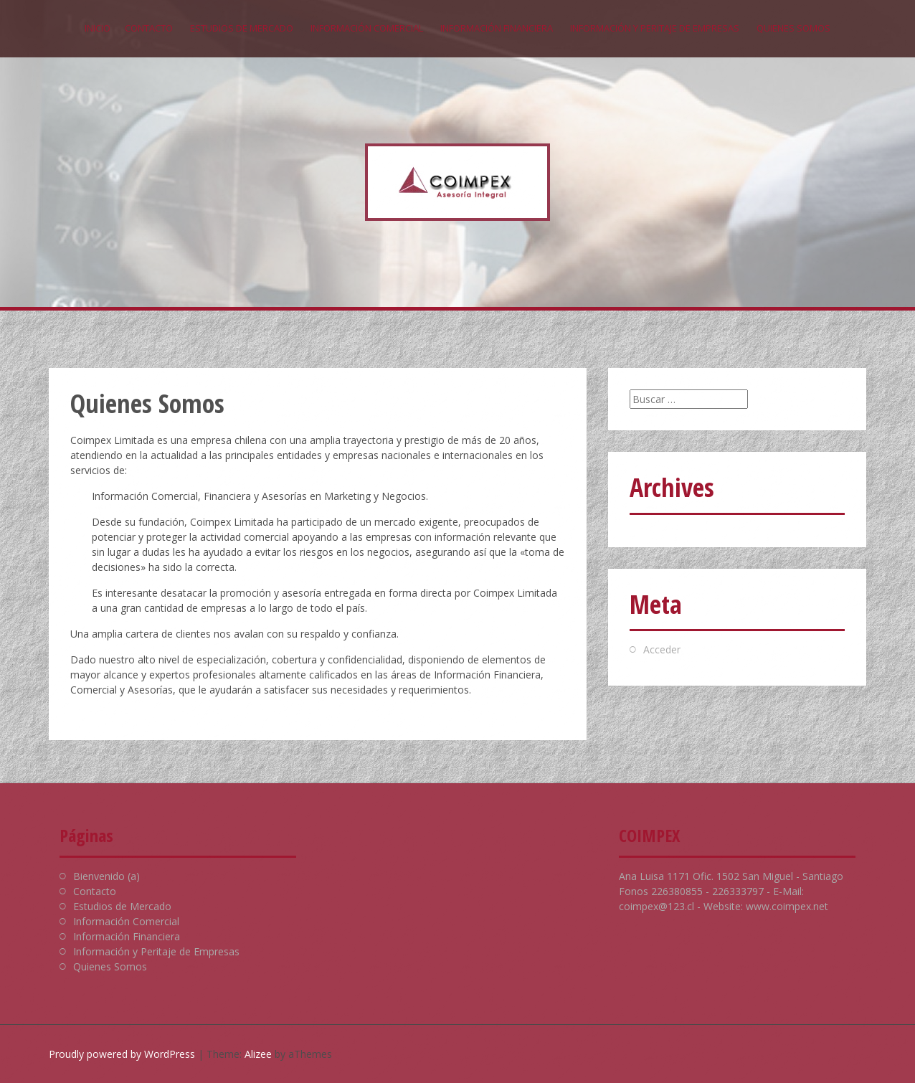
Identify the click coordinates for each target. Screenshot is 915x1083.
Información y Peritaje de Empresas (654, 28)
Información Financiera (496, 28)
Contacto (149, 28)
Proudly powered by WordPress (122, 1054)
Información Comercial (366, 28)
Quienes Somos (793, 28)
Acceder (662, 649)
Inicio (97, 28)
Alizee (258, 1054)
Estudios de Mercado (241, 28)
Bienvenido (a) (106, 876)
